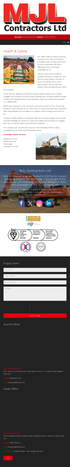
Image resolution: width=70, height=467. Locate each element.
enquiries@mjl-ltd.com (16, 382)
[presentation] (16, 308)
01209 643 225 (29, 37)
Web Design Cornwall (35, 451)
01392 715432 (50, 37)
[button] (64, 42)
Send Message (35, 316)
